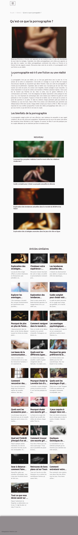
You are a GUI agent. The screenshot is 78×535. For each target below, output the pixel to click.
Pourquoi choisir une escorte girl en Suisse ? (39, 412)
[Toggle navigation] (12, 3)
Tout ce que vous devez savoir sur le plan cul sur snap (19, 498)
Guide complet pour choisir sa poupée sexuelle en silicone (34, 184)
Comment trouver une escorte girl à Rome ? (38, 440)
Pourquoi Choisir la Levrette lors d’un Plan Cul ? (38, 383)
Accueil (12, 13)
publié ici (64, 106)
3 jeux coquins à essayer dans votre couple (58, 412)
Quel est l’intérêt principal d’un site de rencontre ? (19, 440)
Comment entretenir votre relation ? (57, 469)
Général (18, 13)
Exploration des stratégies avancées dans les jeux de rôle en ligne (36, 231)
